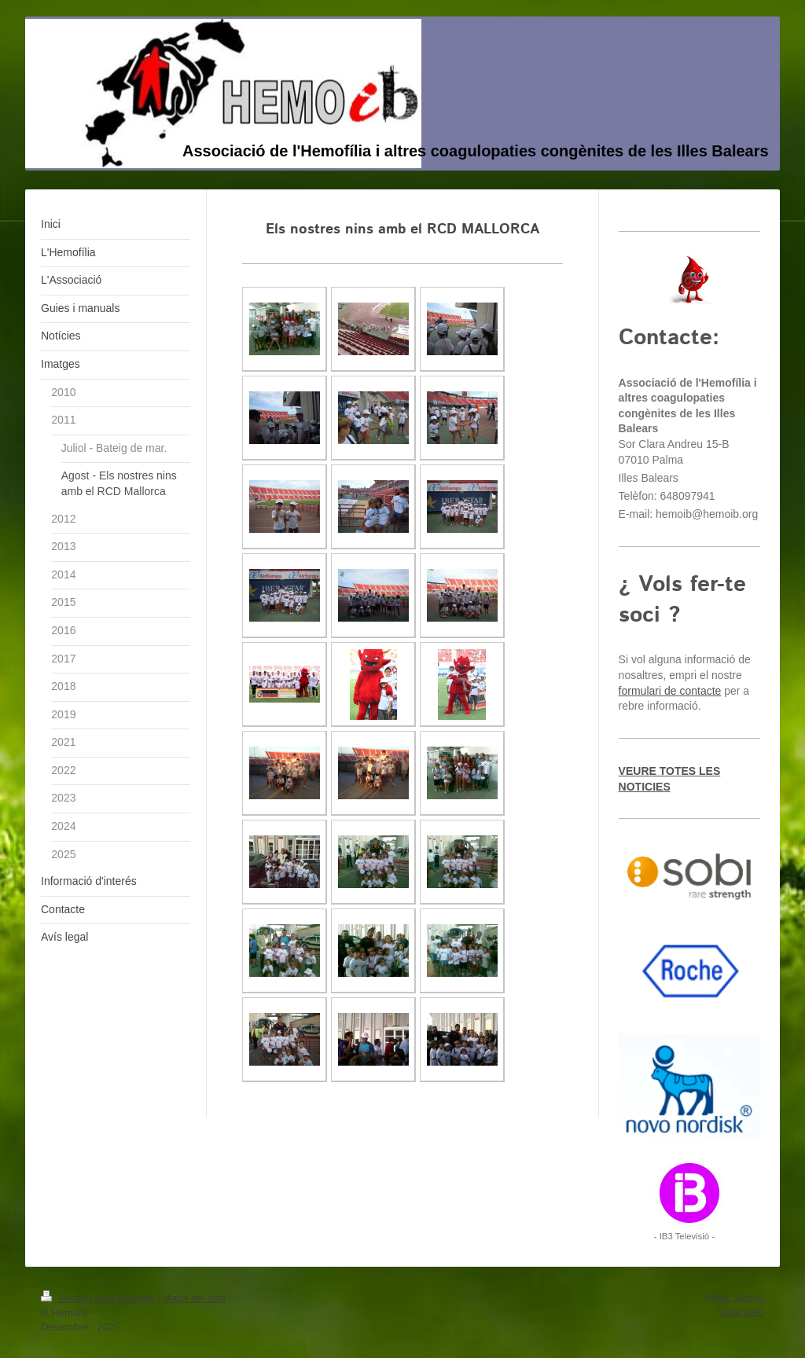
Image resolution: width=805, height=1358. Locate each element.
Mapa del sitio (194, 1298)
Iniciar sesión (734, 1297)
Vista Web (741, 1312)
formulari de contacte (670, 691)
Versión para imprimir (99, 1298)
